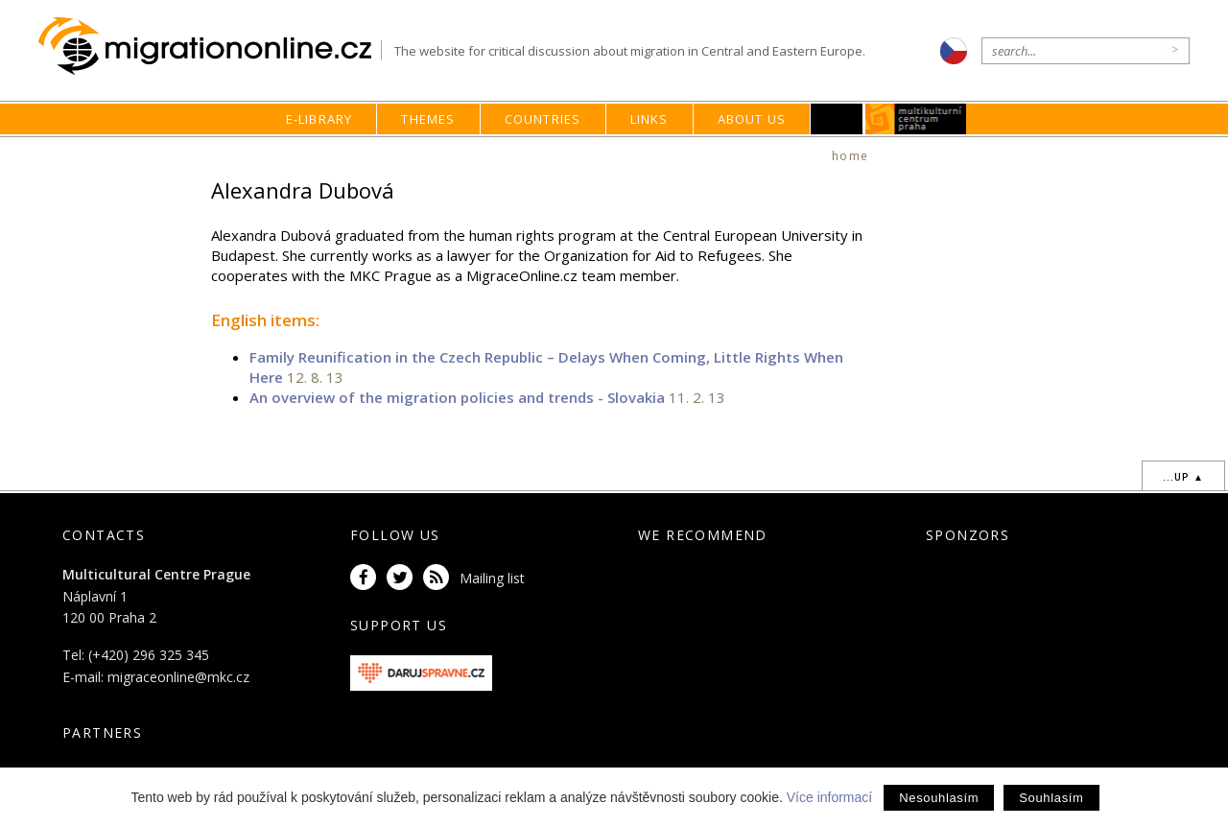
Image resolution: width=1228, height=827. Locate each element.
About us (752, 119)
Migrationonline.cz (209, 46)
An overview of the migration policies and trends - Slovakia (457, 397)
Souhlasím (1051, 798)
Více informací (829, 797)
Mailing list (492, 578)
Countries (543, 119)
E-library (319, 119)
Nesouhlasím (939, 798)
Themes (428, 119)
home (850, 156)
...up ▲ (1183, 477)
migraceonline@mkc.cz (178, 677)
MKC (917, 119)
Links (649, 119)
